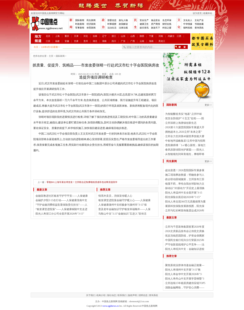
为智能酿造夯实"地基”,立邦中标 (183, 114)
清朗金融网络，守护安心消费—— (184, 287)
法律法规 (123, 27)
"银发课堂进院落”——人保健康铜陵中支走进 (61, 209)
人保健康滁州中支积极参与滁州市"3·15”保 (122, 204)
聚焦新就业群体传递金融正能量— (184, 265)
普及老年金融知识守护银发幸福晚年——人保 (124, 209)
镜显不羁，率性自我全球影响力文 (184, 183)
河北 (85, 36)
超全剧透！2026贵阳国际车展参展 (184, 170)
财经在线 (166, 24)
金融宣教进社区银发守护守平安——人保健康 (62, 195)
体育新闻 (91, 27)
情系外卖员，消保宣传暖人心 (115, 195)
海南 (151, 41)
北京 (48, 36)
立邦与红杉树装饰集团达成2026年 (184, 210)
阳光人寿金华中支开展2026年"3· (183, 274)
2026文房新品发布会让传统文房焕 (184, 231)
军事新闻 (79, 27)
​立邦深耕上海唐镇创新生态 (181, 123)
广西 (132, 41)
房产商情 (155, 24)
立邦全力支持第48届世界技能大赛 (184, 136)
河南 (161, 36)
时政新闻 (79, 24)
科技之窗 (166, 27)
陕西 (142, 36)
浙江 (114, 36)
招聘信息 (143, 295)
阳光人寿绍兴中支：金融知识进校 (184, 249)
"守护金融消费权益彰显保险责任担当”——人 (61, 204)
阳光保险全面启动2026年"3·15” (183, 197)
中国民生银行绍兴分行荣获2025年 (184, 240)
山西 (132, 36)
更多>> (208, 105)
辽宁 (104, 36)
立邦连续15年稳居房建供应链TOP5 (185, 283)
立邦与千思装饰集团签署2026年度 (184, 226)
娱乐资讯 (144, 27)
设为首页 (197, 13)
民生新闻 (91, 20)
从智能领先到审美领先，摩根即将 (184, 154)
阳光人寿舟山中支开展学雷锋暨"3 (184, 278)
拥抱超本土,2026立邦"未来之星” (183, 131)
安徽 (67, 41)
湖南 (104, 41)
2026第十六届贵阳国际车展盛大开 (184, 127)
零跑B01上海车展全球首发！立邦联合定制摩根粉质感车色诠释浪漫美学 (82, 182)
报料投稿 (187, 27)
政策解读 (123, 24)
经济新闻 (91, 24)
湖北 (95, 41)
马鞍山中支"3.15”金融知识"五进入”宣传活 (122, 213)
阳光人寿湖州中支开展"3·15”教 (183, 269)
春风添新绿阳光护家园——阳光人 (184, 149)
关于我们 (90, 295)
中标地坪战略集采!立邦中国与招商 (185, 140)
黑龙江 (162, 41)
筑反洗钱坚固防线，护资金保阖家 (184, 235)
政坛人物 (123, 20)
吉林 (95, 36)
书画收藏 (199, 24)
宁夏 (151, 36)
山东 (123, 36)
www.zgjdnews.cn (110, 306)
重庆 (67, 36)
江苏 (48, 41)
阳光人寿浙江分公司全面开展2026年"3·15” (60, 213)
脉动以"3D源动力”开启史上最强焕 (185, 188)
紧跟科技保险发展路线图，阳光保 (184, 206)
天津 (76, 36)
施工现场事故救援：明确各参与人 (184, 174)
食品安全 (155, 20)
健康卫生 (144, 24)
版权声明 (132, 295)
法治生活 (111, 27)
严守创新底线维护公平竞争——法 (184, 244)
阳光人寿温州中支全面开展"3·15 (183, 192)
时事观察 (111, 24)
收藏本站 (207, 13)
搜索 (181, 47)
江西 (179, 36)
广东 (123, 41)
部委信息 (111, 20)
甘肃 (76, 41)
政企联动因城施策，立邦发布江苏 (184, 179)
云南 (142, 41)
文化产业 (199, 20)
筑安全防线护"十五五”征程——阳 (184, 118)
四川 (114, 41)
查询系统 (199, 27)
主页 (51, 56)
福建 (57, 41)
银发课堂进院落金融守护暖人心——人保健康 (124, 200)
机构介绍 (100, 295)
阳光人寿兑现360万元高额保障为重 (185, 201)
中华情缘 (187, 24)
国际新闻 (79, 20)
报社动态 (111, 295)
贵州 (85, 41)
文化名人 (187, 20)
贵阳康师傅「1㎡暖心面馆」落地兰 (185, 145)
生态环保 (166, 20)
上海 (57, 36)
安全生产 (144, 20)
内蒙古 (171, 36)
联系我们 (122, 295)
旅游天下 (155, 27)
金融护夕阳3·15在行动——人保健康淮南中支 (61, 200)
